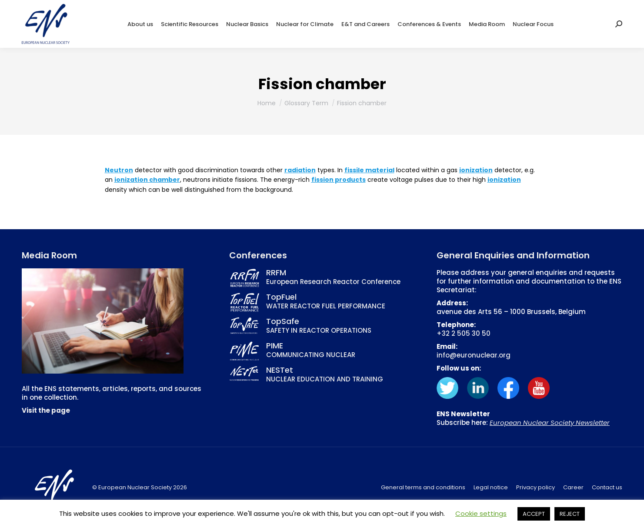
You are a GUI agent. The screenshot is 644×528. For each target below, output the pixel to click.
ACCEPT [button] (534, 514)
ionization (476, 170)
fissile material (369, 170)
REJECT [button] (570, 514)
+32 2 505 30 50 (464, 333)
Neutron (119, 170)
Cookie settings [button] (481, 513)
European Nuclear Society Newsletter (550, 422)
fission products (338, 179)
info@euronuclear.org (474, 355)
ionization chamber (147, 179)
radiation (300, 170)
